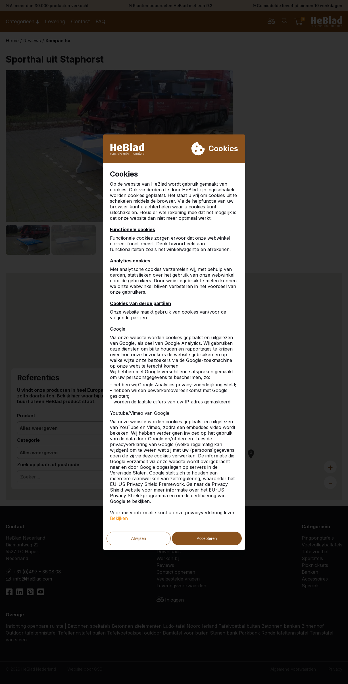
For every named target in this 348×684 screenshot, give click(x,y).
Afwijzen (138, 538)
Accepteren (207, 538)
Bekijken (119, 518)
